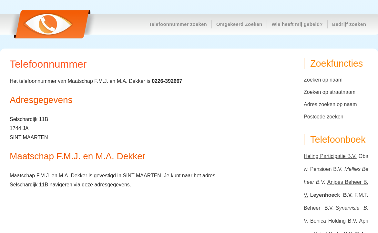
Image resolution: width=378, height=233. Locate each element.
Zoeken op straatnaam (329, 92)
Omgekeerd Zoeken (239, 24)
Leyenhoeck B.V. (331, 195)
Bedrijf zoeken (349, 24)
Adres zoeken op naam (330, 104)
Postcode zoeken (323, 116)
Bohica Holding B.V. (333, 221)
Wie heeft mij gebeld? (296, 24)
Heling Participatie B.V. (330, 156)
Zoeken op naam (323, 80)
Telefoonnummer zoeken (178, 24)
